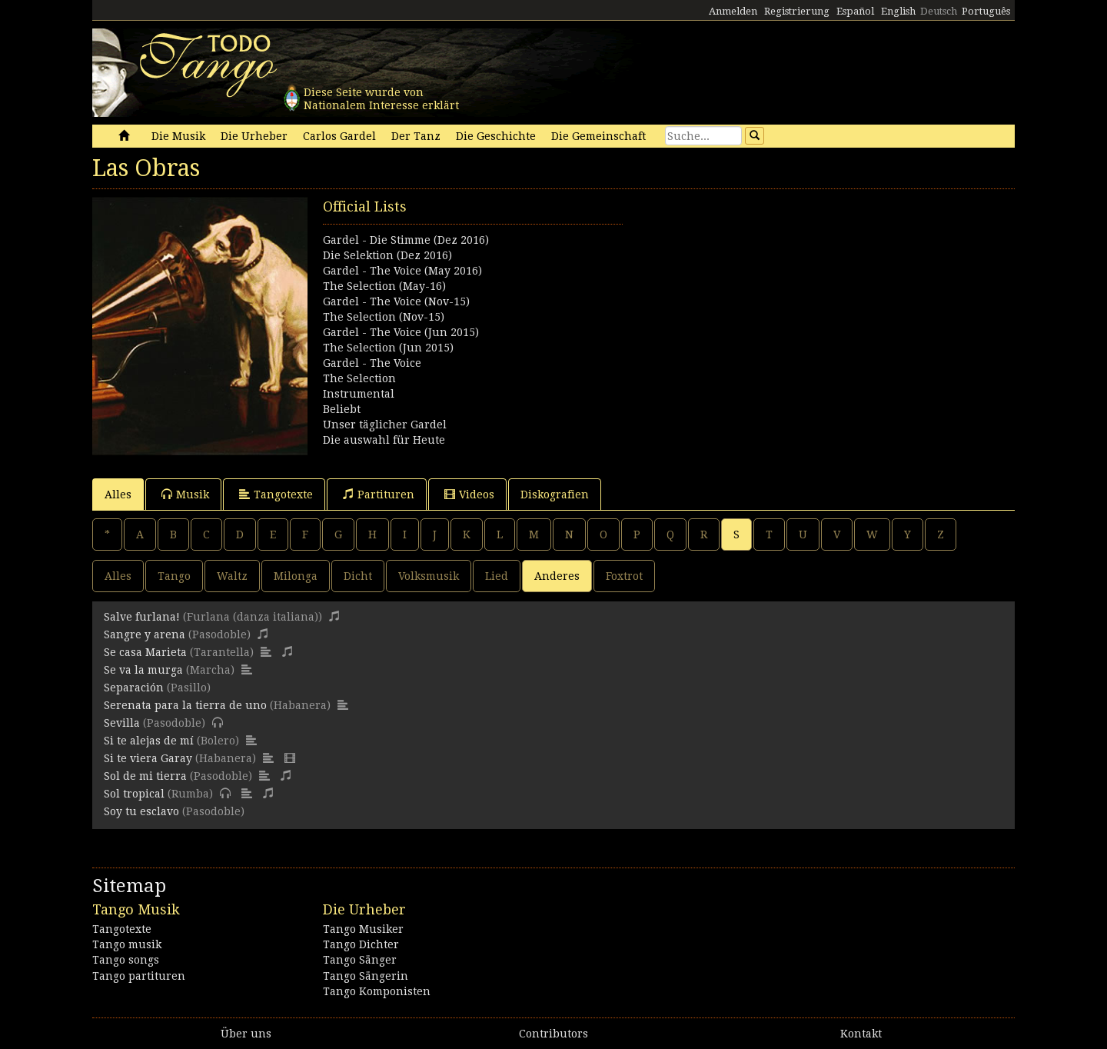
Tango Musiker (363, 929)
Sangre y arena (144, 634)
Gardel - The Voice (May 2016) (402, 271)
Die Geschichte (496, 136)
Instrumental (358, 394)
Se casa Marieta (145, 652)
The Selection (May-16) (384, 286)
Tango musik (126, 944)
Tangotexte (276, 494)
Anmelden (733, 11)
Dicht (358, 576)
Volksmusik (428, 576)
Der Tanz (415, 136)
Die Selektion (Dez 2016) (387, 255)
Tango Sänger (360, 960)
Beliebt (342, 409)
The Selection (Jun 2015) (388, 347)
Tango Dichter (361, 944)
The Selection (359, 378)
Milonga (295, 576)
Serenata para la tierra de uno (185, 705)
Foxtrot (624, 576)
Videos (469, 494)
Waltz (232, 576)
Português (986, 11)
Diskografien (554, 494)
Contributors (553, 1033)
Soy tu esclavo (141, 811)
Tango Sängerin (365, 976)
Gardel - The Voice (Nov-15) (396, 301)
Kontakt (861, 1033)
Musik (185, 494)
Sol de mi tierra (145, 776)
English (898, 11)
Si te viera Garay (148, 758)
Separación (134, 687)
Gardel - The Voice (372, 363)
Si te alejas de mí (149, 740)
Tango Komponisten (376, 991)
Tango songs (125, 960)
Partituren (378, 494)
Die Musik (178, 136)
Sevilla (122, 723)
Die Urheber (254, 136)
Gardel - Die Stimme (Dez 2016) (406, 240)
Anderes (557, 576)
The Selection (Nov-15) (383, 317)
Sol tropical (134, 794)
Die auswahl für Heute (384, 440)
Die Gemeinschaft (598, 136)
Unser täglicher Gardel (385, 424)
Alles (118, 494)
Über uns (246, 1033)
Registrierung (796, 11)
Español (855, 11)
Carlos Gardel (339, 136)
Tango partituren (138, 976)
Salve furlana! (142, 617)
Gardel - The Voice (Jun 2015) (401, 332)
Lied (496, 576)
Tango (174, 576)
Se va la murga (143, 670)
